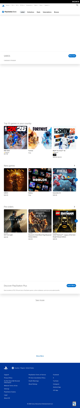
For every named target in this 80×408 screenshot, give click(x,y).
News (35, 5)
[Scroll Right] (76, 136)
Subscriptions (47, 10)
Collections (30, 10)
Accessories (29, 5)
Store (40, 5)
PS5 (12, 5)
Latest (22, 10)
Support (46, 5)
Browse (56, 10)
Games (7, 5)
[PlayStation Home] (3, 5)
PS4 (17, 5)
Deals (38, 10)
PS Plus (22, 5)
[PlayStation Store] (9, 10)
